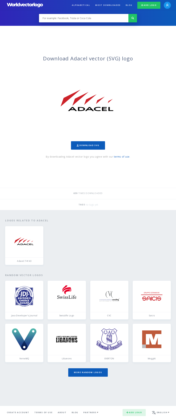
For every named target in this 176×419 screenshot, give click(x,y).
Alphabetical (81, 5)
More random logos (88, 372)
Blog (129, 5)
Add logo (149, 5)
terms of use (122, 156)
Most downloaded (107, 5)
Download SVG (88, 145)
